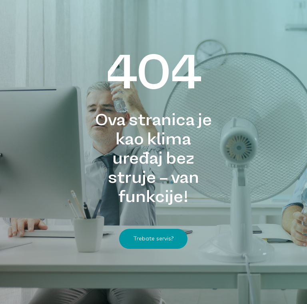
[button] (153, 239)
